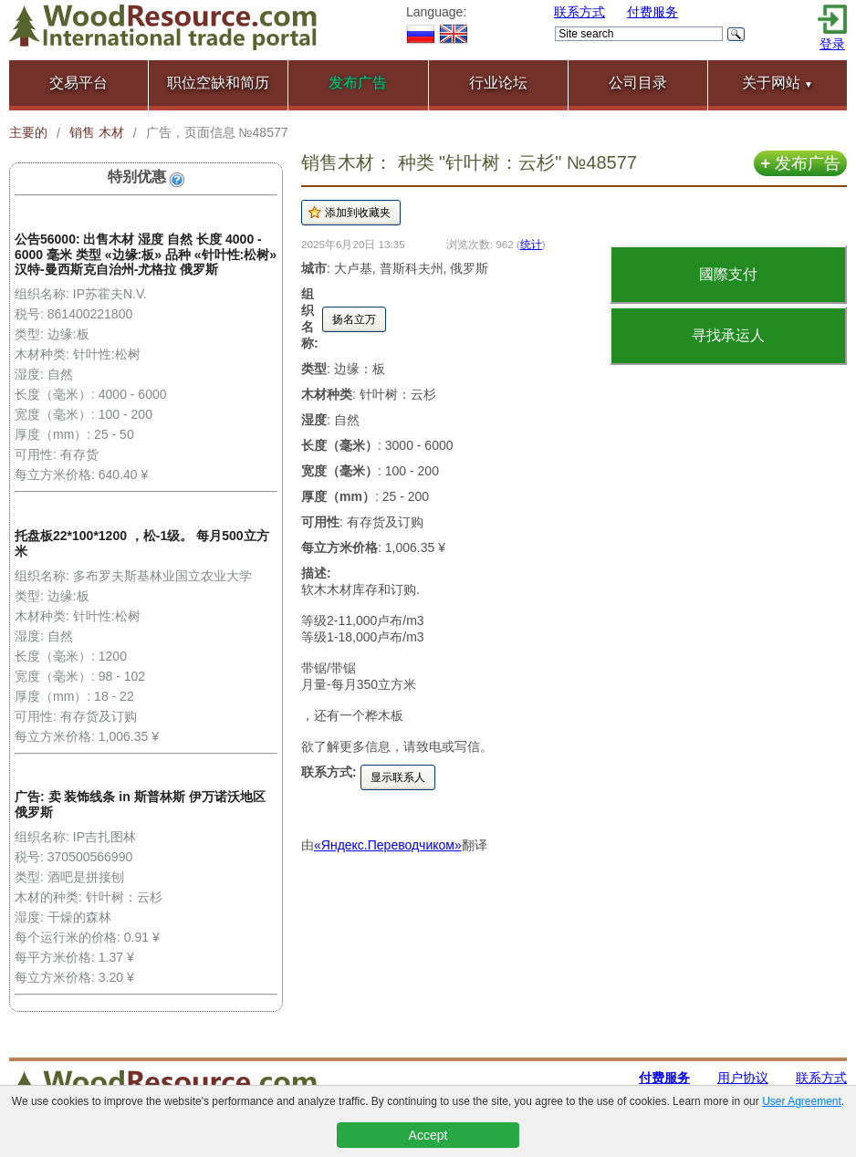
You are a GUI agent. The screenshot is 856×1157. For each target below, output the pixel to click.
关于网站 (777, 82)
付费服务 (652, 12)
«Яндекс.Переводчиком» (388, 845)
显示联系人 (398, 777)
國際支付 (728, 274)
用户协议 (742, 1077)
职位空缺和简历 (218, 82)
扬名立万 (354, 319)
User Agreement (801, 1101)
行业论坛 (498, 82)
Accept (428, 1135)
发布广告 (800, 163)
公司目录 (638, 82)
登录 (832, 43)
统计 (531, 244)
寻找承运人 (728, 335)
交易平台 (78, 82)
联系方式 (579, 12)
